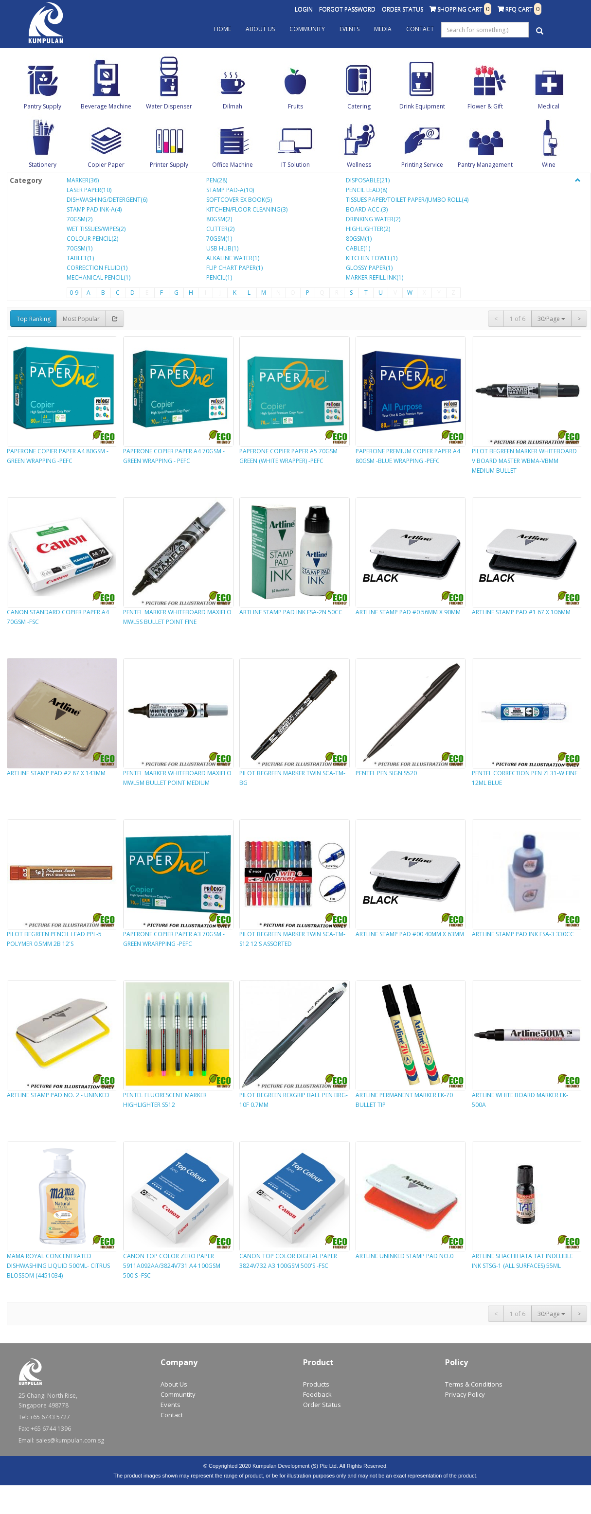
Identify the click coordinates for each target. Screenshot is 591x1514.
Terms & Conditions (473, 1384)
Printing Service (422, 164)
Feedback (317, 1394)
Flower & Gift (485, 106)
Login (304, 9)
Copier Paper (106, 164)
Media (383, 29)
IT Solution (295, 164)
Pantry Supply (42, 106)
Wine (548, 164)
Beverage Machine (106, 106)
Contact (420, 29)
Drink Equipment (422, 106)
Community (307, 29)
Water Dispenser (169, 106)
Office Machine (232, 164)
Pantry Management (485, 164)
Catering (359, 106)
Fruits (295, 106)
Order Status (402, 9)
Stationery (42, 164)
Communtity (178, 1394)
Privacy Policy (465, 1394)
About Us (260, 29)
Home (222, 29)
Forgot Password (347, 9)
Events (349, 29)
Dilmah (232, 106)
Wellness (359, 164)
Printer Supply (169, 164)
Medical (548, 106)
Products (316, 1384)
